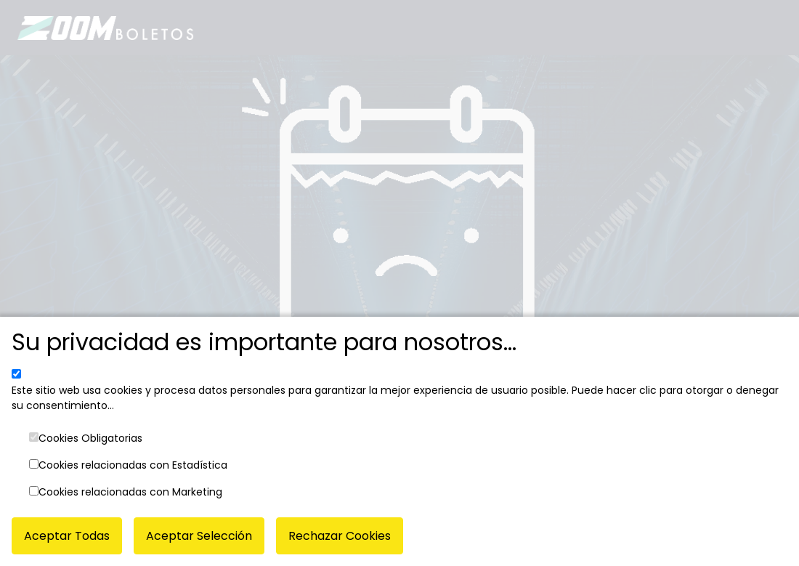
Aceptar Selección (199, 535)
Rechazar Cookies (339, 535)
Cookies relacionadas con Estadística (132, 465)
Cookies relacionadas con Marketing (130, 492)
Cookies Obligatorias (90, 438)
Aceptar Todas (67, 535)
